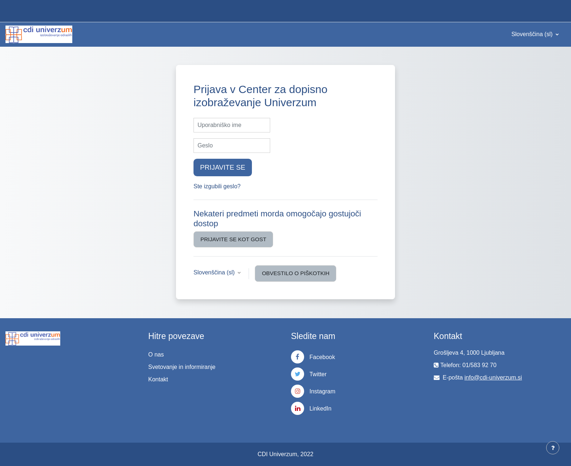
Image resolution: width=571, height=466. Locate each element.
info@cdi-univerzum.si (493, 377)
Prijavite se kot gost (233, 239)
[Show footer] (552, 447)
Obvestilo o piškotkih (295, 273)
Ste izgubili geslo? (217, 186)
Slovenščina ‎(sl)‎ (532, 34)
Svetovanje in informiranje (181, 367)
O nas (156, 354)
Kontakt (158, 379)
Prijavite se (222, 167)
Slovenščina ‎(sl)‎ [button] (214, 272)
